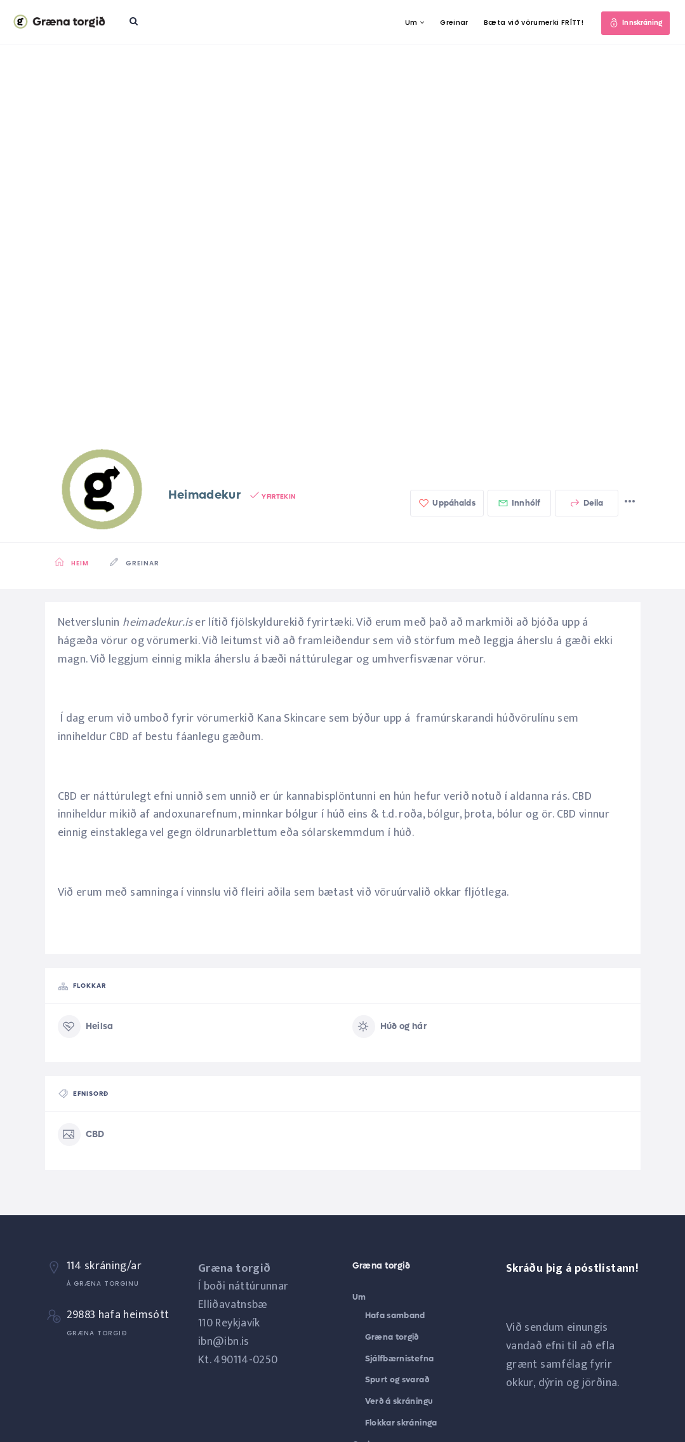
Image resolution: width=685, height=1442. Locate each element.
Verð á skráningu (399, 1401)
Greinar (450, 22)
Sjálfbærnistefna (399, 1358)
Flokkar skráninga (401, 1422)
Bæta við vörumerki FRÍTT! (529, 22)
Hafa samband (395, 1315)
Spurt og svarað (397, 1379)
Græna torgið (392, 1336)
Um (407, 22)
